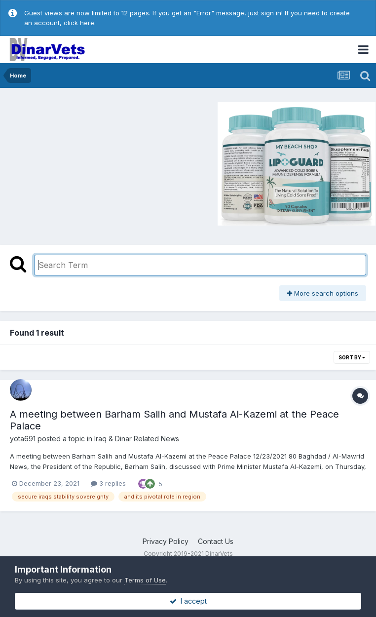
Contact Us (215, 541)
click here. (80, 23)
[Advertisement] (88, 162)
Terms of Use (145, 580)
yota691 (23, 438)
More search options (322, 293)
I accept (188, 601)
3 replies (108, 483)
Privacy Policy (165, 541)
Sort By (351, 357)
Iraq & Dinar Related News (136, 438)
